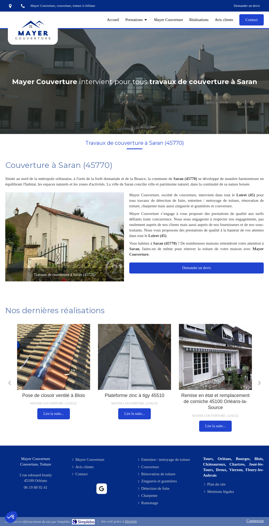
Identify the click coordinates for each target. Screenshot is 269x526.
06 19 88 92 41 (36, 487)
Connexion (255, 521)
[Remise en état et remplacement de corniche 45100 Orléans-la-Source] (215, 357)
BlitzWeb (131, 521)
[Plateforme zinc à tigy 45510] (134, 357)
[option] (53, 371)
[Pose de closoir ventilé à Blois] (53, 357)
